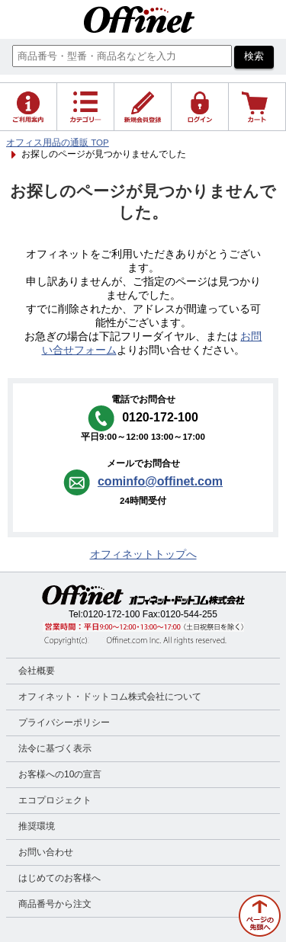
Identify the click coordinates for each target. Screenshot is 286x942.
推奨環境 (36, 826)
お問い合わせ (45, 852)
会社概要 (36, 670)
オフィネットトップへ (143, 554)
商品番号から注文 (55, 904)
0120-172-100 (111, 614)
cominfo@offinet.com (160, 481)
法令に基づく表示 (55, 748)
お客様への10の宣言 (59, 774)
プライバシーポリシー (64, 722)
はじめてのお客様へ (59, 878)
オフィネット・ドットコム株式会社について (109, 696)
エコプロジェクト (55, 800)
